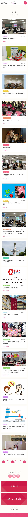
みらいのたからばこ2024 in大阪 (10, 288)
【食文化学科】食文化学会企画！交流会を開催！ (14, 93)
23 (12, 462)
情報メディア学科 (6, 117)
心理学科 (5, 312)
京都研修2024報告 (7, 147)
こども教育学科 (6, 285)
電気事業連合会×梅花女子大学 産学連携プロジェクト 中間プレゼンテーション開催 (13, 232)
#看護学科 (4, 41)
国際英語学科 (5, 258)
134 (21, 462)
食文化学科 (5, 90)
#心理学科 (4, 317)
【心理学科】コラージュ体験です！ (11, 315)
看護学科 (5, 36)
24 (15, 462)
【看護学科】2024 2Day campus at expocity (13, 454)
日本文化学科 (5, 144)
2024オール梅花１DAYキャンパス (11, 120)
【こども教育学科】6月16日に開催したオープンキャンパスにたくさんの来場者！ (14, 371)
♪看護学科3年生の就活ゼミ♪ (9, 38)
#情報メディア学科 (6, 123)
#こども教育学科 (6, 290)
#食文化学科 (5, 96)
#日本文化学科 (5, 150)
